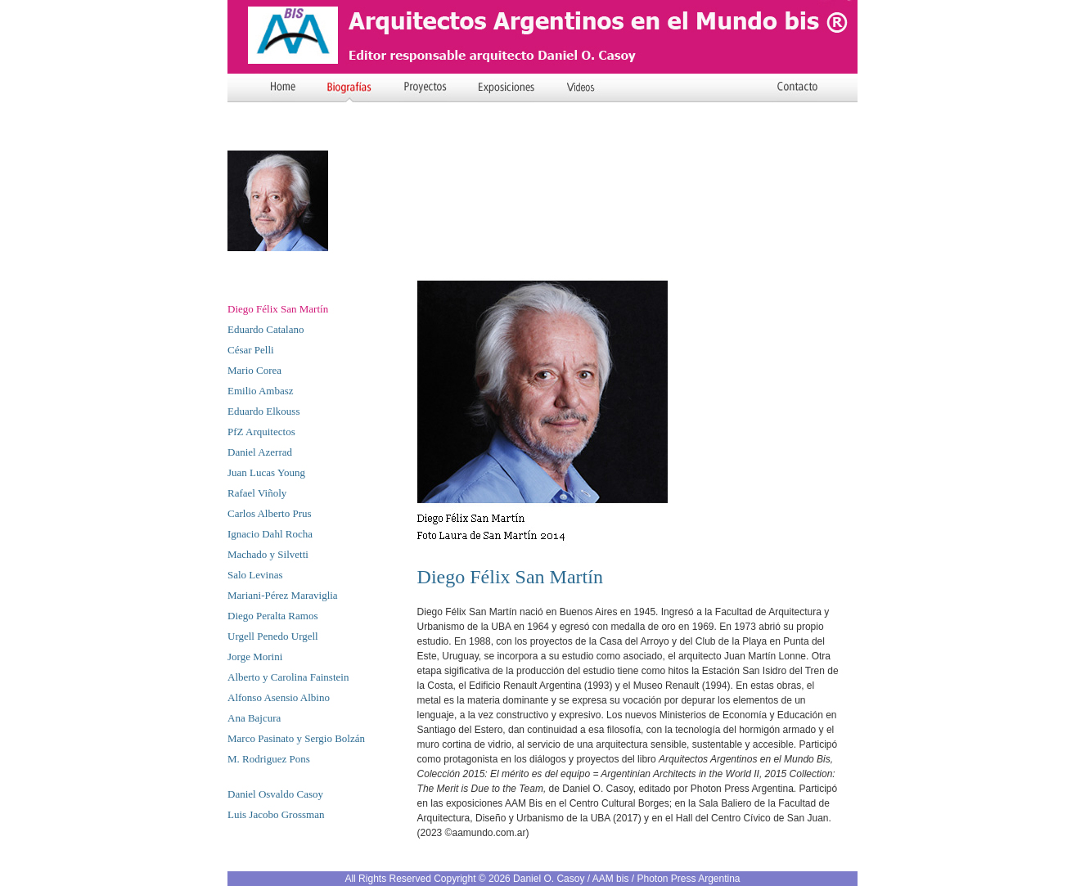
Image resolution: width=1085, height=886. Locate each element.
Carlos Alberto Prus (269, 513)
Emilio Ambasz (260, 391)
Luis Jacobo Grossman (275, 814)
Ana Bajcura (254, 718)
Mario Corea (254, 370)
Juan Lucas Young (266, 472)
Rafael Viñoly (256, 493)
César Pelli (250, 350)
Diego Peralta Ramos (272, 615)
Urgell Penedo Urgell (272, 636)
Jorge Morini (254, 656)
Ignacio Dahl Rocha (270, 534)
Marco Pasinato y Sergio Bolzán (296, 738)
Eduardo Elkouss (263, 411)
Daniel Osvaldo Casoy (275, 794)
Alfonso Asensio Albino (278, 697)
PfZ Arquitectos (261, 431)
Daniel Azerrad (259, 452)
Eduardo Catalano (265, 329)
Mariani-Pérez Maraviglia (282, 595)
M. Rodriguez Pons (268, 759)
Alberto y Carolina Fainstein (288, 677)
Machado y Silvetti (267, 554)
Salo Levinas (255, 575)
